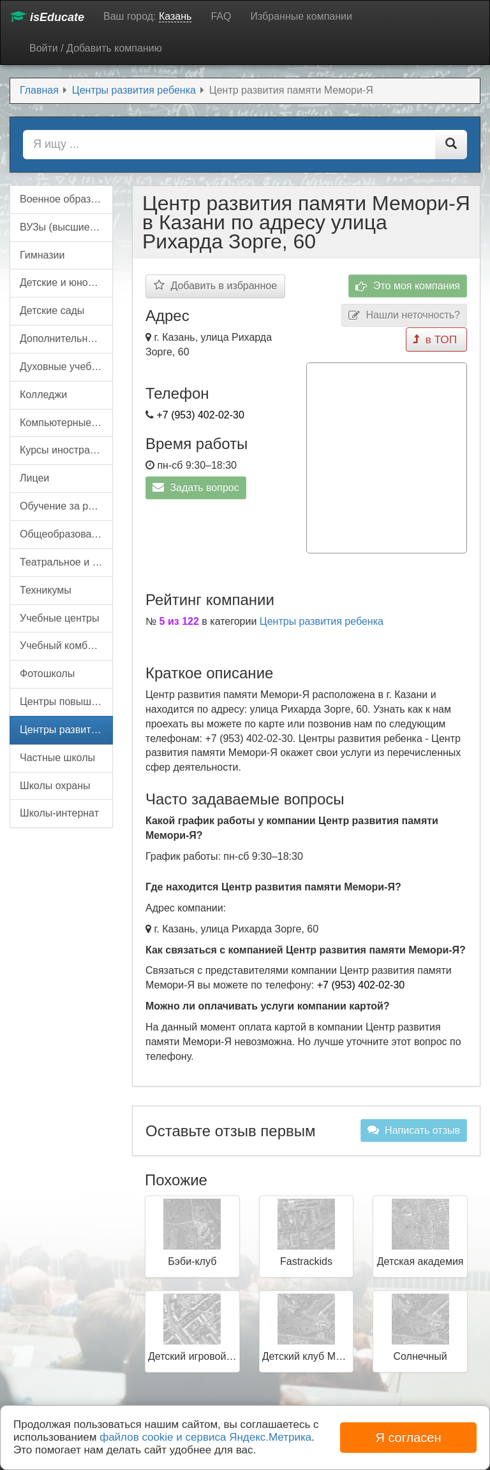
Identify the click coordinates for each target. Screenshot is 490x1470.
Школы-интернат (59, 813)
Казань (175, 16)
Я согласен (408, 1438)
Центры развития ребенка (321, 617)
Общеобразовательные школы (66, 534)
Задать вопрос (195, 487)
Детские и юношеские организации (66, 282)
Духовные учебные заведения (66, 366)
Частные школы (57, 757)
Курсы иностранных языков (66, 450)
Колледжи (43, 394)
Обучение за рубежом (66, 506)
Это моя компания (407, 286)
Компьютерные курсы (66, 422)
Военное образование (66, 199)
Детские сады (52, 310)
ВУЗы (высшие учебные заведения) (66, 227)
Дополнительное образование (66, 338)
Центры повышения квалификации (66, 701)
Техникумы (45, 590)
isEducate (47, 17)
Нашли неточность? (404, 316)
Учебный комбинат (64, 645)
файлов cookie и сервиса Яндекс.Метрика (205, 1437)
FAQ (221, 16)
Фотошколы (47, 673)
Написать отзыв (414, 1126)
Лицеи (34, 478)
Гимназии (42, 255)
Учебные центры (60, 618)
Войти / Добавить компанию (95, 48)
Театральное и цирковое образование (66, 562)
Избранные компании (301, 16)
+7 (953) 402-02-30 (200, 415)
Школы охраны (55, 785)
